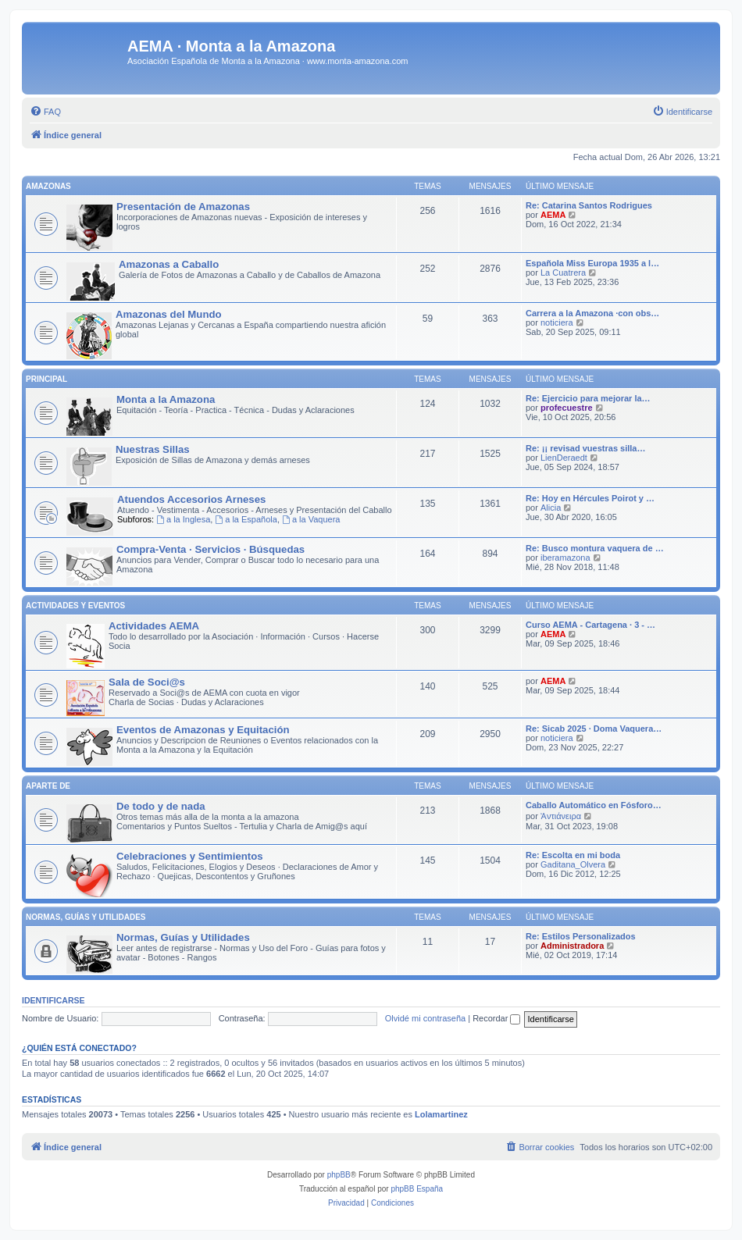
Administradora (572, 945)
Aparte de (48, 786)
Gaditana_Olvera (572, 864)
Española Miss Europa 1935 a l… (592, 263)
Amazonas (48, 186)
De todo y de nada (160, 806)
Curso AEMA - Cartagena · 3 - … (590, 624)
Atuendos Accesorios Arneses (191, 499)
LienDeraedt (563, 457)
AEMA (552, 214)
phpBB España (417, 1189)
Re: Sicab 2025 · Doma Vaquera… (594, 728)
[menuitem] (45, 111)
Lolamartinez (441, 1114)
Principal (46, 379)
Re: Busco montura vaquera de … (595, 548)
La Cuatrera (563, 272)
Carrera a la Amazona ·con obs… (592, 313)
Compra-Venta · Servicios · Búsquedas (210, 549)
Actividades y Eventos (75, 605)
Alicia (550, 507)
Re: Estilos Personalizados (581, 936)
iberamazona (565, 557)
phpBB (339, 1175)
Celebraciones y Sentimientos (189, 856)
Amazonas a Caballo (169, 264)
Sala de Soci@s (147, 682)
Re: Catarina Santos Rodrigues (589, 205)
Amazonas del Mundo (169, 314)
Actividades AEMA (154, 626)
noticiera (556, 322)
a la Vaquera (311, 519)
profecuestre (566, 407)
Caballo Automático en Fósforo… (594, 805)
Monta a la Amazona (165, 399)
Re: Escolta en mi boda (573, 855)
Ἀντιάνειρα (560, 816)
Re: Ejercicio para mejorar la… (588, 398)
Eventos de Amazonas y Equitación (203, 730)
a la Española (246, 519)
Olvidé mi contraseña (425, 1018)
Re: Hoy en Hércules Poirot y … (590, 498)
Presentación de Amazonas (183, 206)
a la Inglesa (183, 519)
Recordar (496, 1018)
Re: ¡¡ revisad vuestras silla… (585, 448)
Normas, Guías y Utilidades (86, 917)
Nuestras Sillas (153, 449)
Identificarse (53, 1000)
